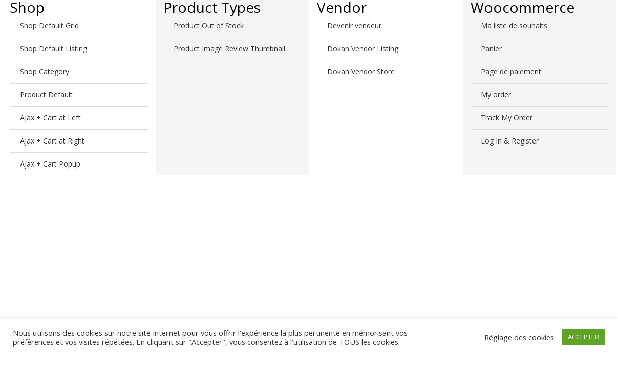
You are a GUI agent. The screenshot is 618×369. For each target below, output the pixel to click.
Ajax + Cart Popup (50, 164)
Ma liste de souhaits (514, 25)
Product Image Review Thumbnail (229, 48)
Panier (491, 48)
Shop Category (44, 71)
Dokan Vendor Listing (362, 48)
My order (496, 94)
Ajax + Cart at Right (52, 141)
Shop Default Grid (49, 25)
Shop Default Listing (53, 48)
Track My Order (506, 117)
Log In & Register (510, 141)
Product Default (46, 94)
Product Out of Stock (209, 25)
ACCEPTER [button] (583, 336)
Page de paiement (511, 71)
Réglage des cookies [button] (519, 337)
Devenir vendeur (354, 25)
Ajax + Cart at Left (50, 117)
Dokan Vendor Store (361, 71)
